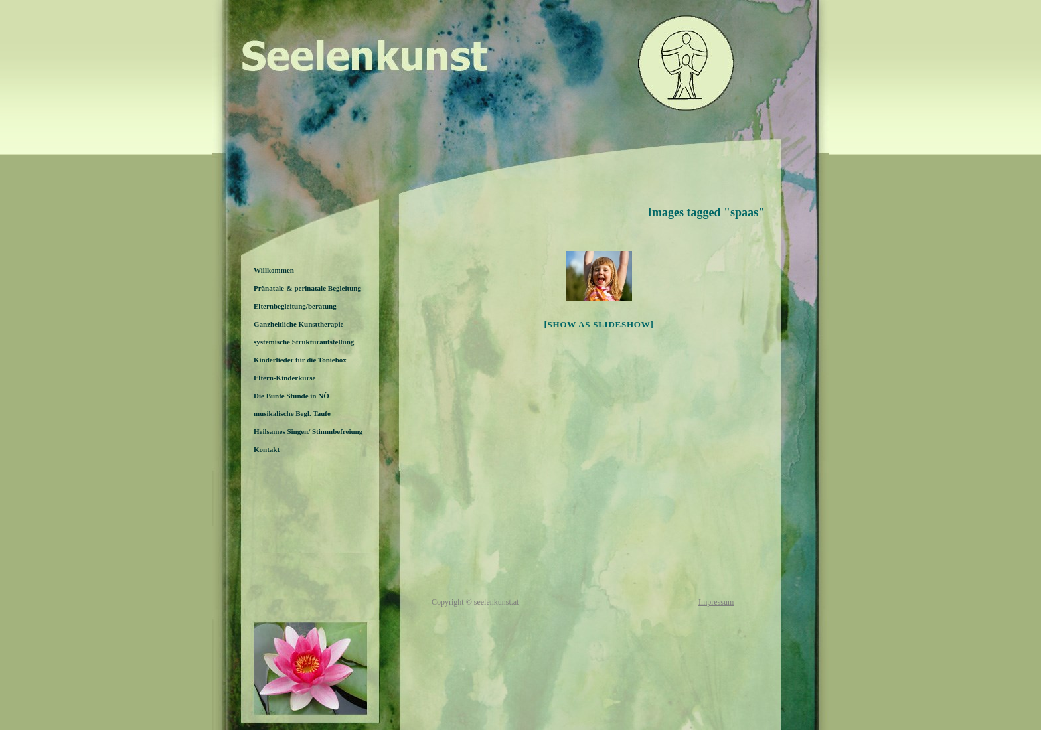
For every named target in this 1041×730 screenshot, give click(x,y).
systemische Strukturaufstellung (304, 342)
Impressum (716, 602)
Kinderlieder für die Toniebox (300, 360)
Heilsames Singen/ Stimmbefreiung (308, 431)
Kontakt (267, 449)
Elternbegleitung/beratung (295, 306)
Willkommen (274, 270)
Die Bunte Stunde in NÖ (291, 396)
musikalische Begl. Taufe (292, 413)
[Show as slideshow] (598, 324)
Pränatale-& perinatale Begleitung (307, 288)
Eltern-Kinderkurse (285, 378)
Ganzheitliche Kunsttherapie (298, 324)
